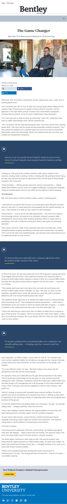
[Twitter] (16, 500)
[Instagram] (21, 500)
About (3, 3)
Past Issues (10, 3)
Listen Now (9, 474)
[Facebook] (12, 500)
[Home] (33, 7)
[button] (9, 88)
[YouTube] (3, 500)
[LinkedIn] (25, 500)
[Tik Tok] (7, 500)
